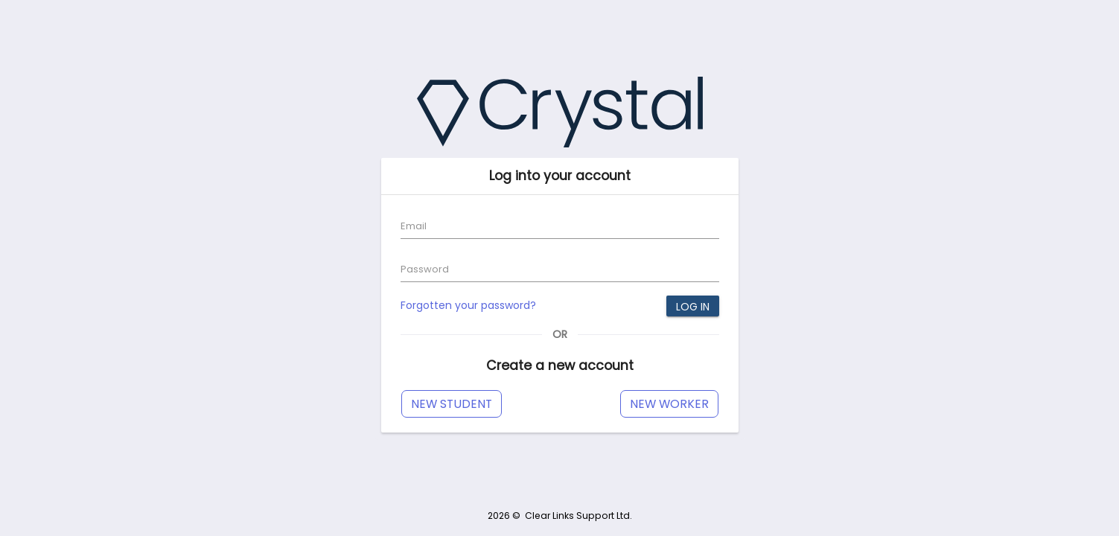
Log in (693, 306)
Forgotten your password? (468, 305)
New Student (451, 403)
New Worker (669, 403)
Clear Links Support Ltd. (578, 515)
